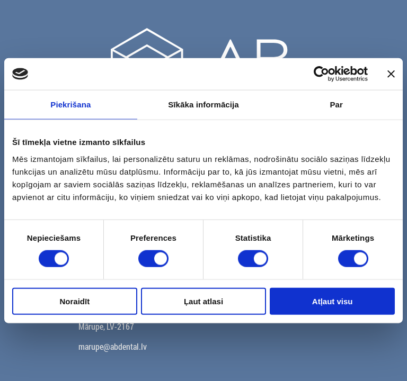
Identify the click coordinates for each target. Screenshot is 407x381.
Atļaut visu (332, 300)
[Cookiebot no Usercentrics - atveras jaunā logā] (321, 74)
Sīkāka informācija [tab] (203, 104)
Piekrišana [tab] (70, 104)
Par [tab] (336, 104)
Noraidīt (74, 300)
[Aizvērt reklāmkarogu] (391, 74)
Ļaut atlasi (203, 300)
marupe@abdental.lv (112, 346)
